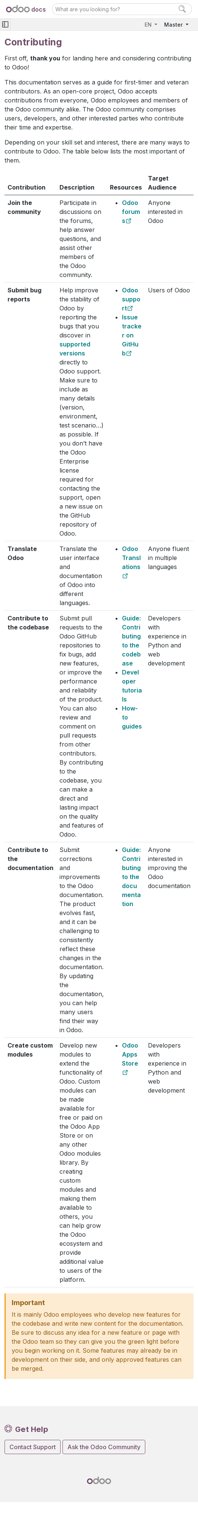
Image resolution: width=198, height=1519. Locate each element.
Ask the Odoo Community (103, 1447)
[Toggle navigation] (5, 24)
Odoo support (131, 299)
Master (174, 24)
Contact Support (32, 1447)
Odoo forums (131, 211)
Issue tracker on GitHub (132, 335)
